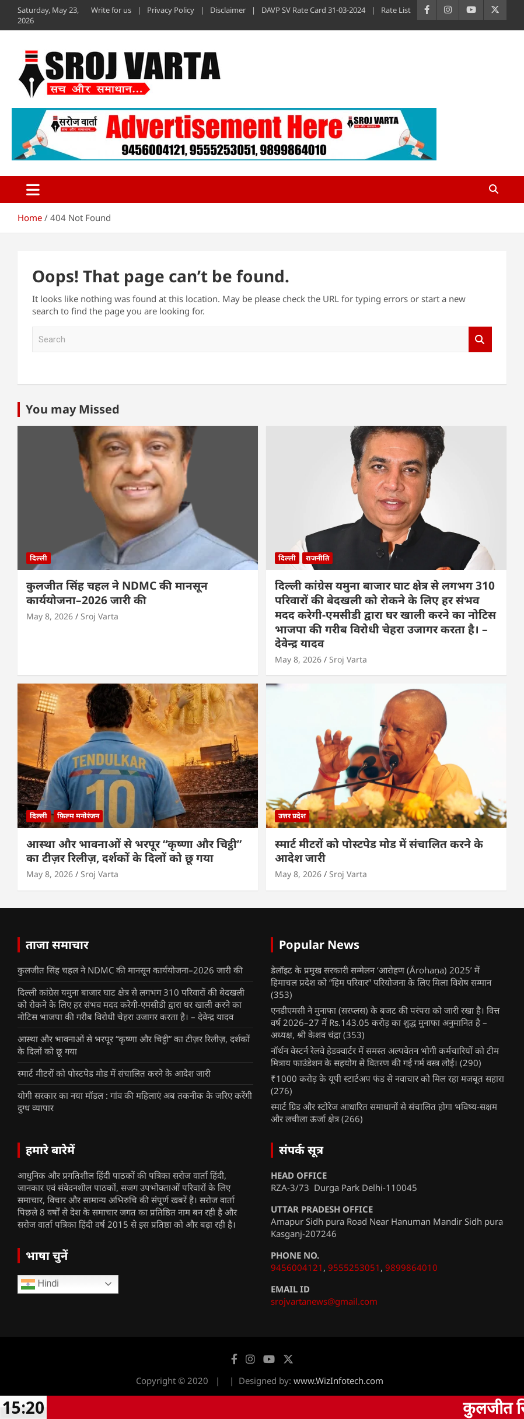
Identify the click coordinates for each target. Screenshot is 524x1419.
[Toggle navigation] (33, 189)
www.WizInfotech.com (338, 1380)
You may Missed (73, 409)
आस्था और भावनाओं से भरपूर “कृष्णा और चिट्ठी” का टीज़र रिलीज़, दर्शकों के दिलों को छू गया (134, 851)
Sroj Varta (99, 616)
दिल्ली (38, 558)
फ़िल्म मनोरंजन (78, 816)
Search (480, 340)
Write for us (111, 10)
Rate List (396, 10)
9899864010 (411, 1267)
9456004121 (297, 1267)
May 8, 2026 (49, 616)
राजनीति (317, 558)
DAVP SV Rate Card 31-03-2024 (313, 10)
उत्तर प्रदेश (292, 816)
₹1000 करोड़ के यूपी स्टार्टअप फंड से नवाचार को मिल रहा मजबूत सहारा (387, 1078)
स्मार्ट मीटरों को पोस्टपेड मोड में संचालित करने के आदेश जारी (379, 851)
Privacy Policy (170, 10)
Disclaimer (228, 10)
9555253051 (354, 1267)
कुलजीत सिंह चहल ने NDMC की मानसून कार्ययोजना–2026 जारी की (117, 593)
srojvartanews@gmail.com (324, 1301)
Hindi (40, 1284)
